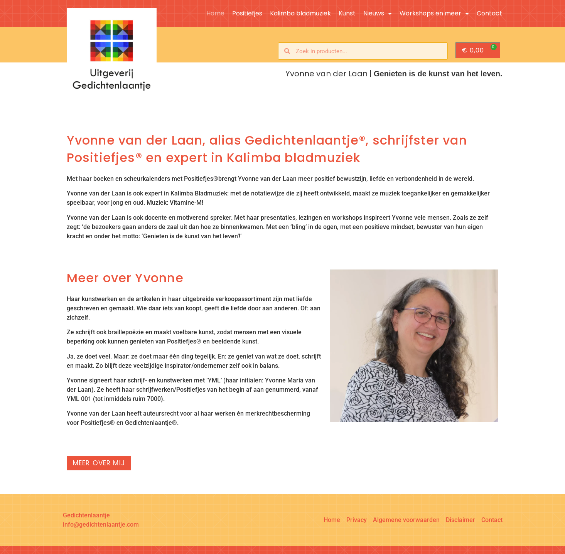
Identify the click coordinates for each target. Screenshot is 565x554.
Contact (489, 13)
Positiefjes (247, 13)
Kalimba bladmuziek (300, 13)
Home (215, 13)
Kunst (347, 13)
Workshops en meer (434, 13)
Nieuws (377, 13)
